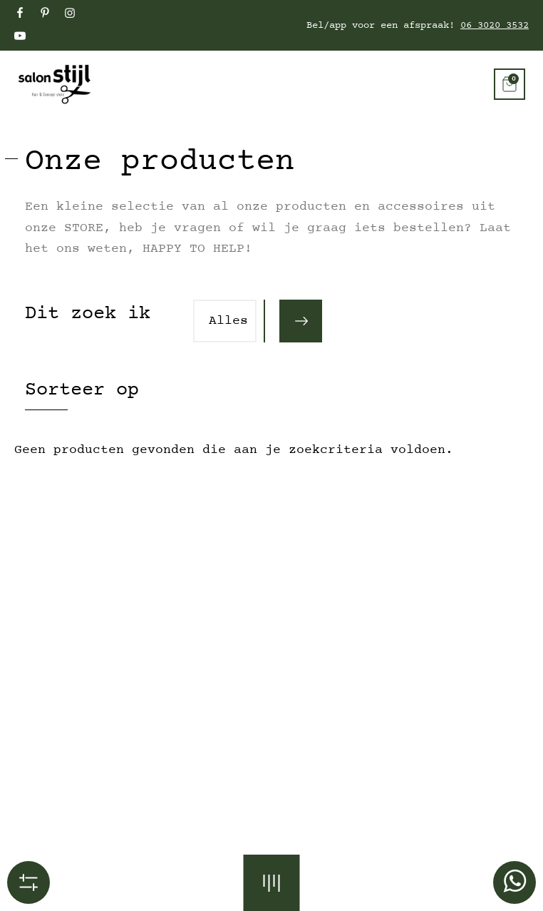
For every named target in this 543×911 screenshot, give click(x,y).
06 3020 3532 (494, 25)
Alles (228, 321)
